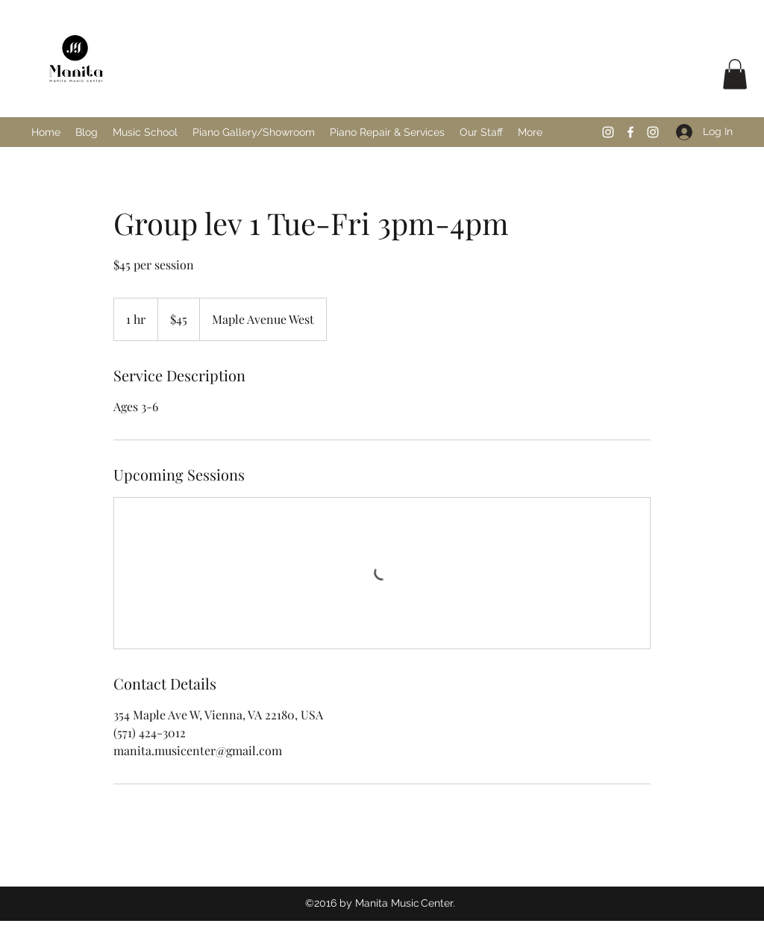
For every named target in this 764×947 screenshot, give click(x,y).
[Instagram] (608, 132)
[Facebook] (630, 132)
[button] (735, 74)
